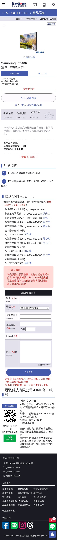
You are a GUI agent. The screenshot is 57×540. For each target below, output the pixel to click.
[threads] (30, 528)
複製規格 (51, 24)
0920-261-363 (34, 218)
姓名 (8, 298)
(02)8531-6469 (34, 105)
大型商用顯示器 (25, 493)
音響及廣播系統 (40, 489)
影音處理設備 (24, 505)
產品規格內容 (27, 127)
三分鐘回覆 (28, 97)
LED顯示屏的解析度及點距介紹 (23, 173)
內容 (8, 352)
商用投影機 (7, 493)
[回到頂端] (52, 534)
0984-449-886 (34, 243)
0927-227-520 (16, 263)
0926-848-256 (34, 222)
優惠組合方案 (8, 510)
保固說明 (28, 57)
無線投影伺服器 (9, 501)
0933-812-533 (34, 239)
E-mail (9, 336)
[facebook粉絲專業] (5, 528)
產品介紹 (8, 115)
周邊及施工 (38, 505)
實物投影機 (23, 489)
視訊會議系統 (39, 497)
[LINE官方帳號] (14, 528)
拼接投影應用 (8, 505)
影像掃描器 (38, 501)
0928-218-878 (34, 214)
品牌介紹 (35, 115)
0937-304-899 (16, 251)
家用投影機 (7, 489)
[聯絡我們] (34, 7)
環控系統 (37, 493)
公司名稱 (11, 315)
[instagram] (22, 528)
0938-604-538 (34, 226)
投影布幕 (6, 497)
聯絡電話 (11, 325)
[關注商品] (52, 520)
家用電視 (22, 497)
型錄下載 (49, 115)
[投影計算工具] (44, 7)
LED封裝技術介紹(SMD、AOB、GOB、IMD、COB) (28, 183)
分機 (22, 329)
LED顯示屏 (23, 501)
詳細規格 (21, 115)
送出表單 (28, 372)
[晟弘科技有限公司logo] (19, 6)
